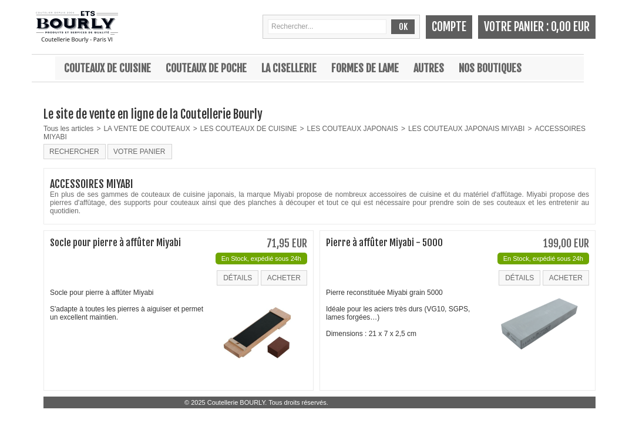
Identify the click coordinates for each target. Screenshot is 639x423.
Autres (428, 68)
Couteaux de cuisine (107, 68)
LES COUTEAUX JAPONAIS (352, 129)
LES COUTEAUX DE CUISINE (248, 129)
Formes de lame (365, 68)
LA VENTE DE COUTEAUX (146, 129)
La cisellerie (289, 68)
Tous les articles (68, 129)
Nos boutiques (490, 68)
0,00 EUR (570, 26)
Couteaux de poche (206, 68)
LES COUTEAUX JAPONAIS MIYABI (466, 129)
